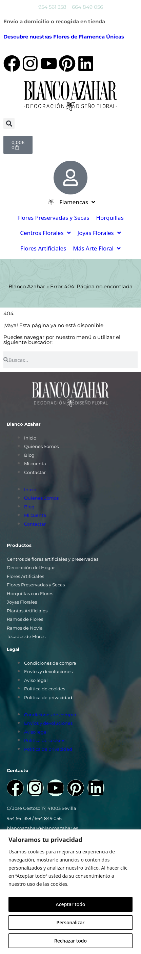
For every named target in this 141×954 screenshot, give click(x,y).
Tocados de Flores (26, 636)
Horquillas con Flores (30, 593)
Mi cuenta (35, 463)
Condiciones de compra (50, 663)
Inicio (30, 438)
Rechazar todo (70, 940)
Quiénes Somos (41, 446)
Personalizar (71, 922)
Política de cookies (44, 688)
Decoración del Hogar (31, 567)
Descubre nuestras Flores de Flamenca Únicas (63, 36)
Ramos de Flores (25, 619)
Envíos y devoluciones (48, 671)
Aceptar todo (70, 904)
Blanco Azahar (26, 286)
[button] (9, 123)
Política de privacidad (48, 697)
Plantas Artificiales (27, 610)
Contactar (35, 472)
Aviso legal (36, 680)
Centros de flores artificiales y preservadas (52, 559)
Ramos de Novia (25, 628)
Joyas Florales (22, 602)
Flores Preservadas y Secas (36, 584)
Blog (29, 455)
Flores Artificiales (25, 576)
